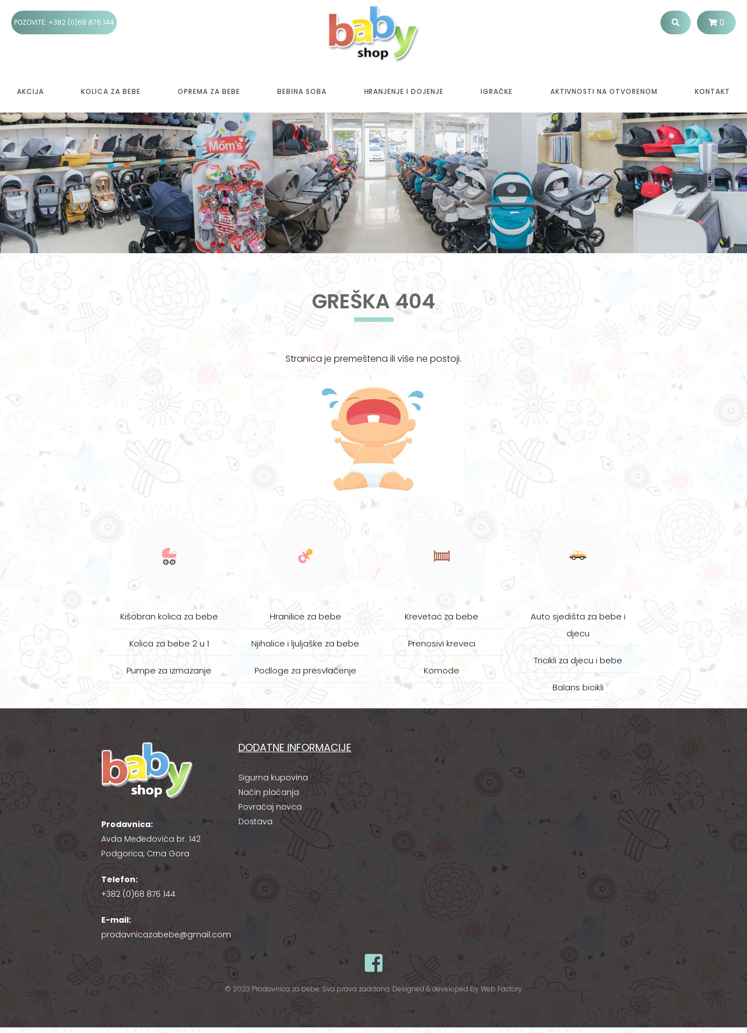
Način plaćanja (268, 792)
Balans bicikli (578, 687)
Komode (441, 670)
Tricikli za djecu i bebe (578, 660)
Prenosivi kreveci (442, 643)
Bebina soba (302, 91)
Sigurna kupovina (273, 777)
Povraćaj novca (270, 806)
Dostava (255, 821)
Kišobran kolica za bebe (169, 616)
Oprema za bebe (208, 91)
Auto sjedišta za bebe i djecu (578, 624)
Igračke (497, 91)
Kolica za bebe (110, 91)
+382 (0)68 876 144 (81, 22)
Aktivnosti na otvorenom (604, 91)
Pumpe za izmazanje (168, 670)
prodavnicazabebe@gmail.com (166, 934)
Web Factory (501, 989)
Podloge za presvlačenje (305, 670)
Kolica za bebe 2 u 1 (169, 643)
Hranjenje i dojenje (403, 91)
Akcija (30, 91)
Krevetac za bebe (441, 616)
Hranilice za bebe (305, 616)
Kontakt (712, 91)
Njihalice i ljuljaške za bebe (305, 643)
